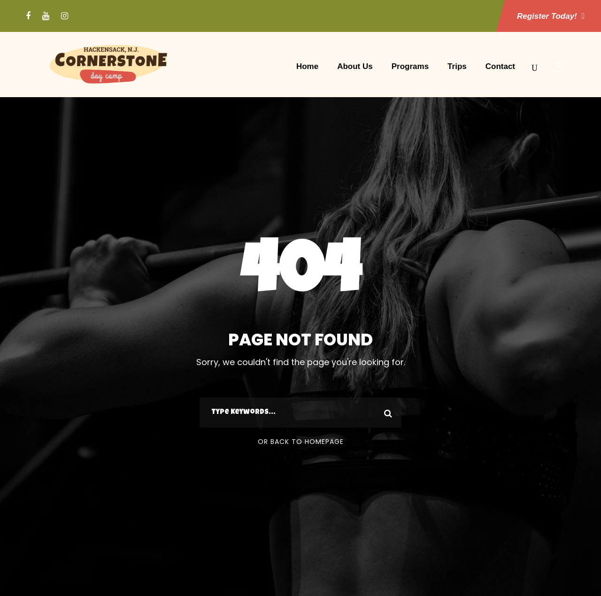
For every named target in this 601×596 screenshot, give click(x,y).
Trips (457, 66)
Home (307, 66)
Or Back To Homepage (301, 441)
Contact (500, 66)
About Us (355, 66)
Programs (410, 66)
